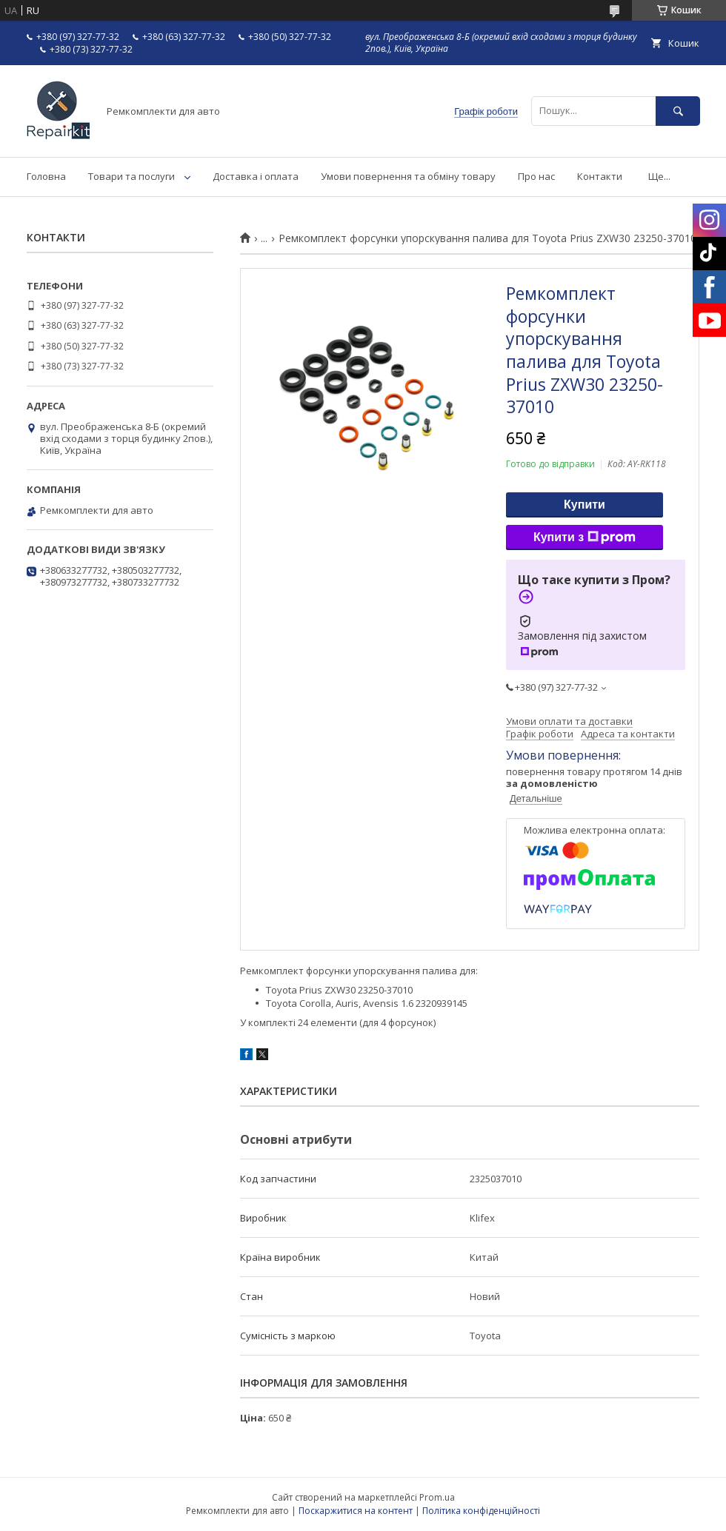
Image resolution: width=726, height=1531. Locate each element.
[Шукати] (678, 110)
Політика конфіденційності (481, 1510)
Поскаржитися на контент (356, 1510)
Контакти (599, 176)
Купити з (584, 537)
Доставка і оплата (256, 176)
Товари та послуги (131, 176)
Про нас (536, 176)
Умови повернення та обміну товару (408, 176)
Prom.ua (437, 1497)
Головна (46, 176)
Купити (584, 504)
